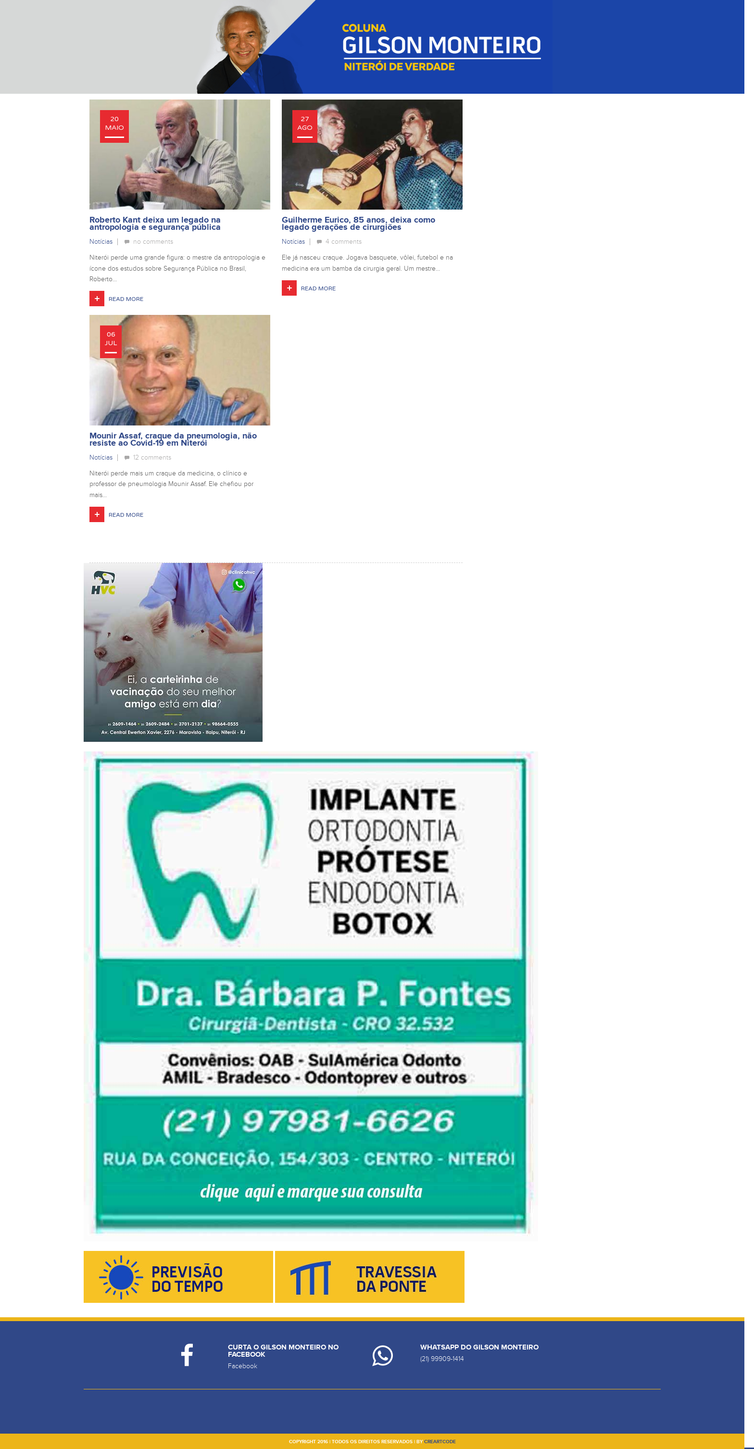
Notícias (101, 241)
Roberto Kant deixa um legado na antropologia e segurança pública (155, 224)
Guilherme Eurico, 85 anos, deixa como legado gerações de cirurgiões (358, 224)
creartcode (440, 1442)
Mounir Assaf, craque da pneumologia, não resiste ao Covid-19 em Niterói (173, 440)
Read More (126, 299)
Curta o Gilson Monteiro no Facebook (283, 1351)
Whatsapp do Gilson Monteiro (479, 1347)
